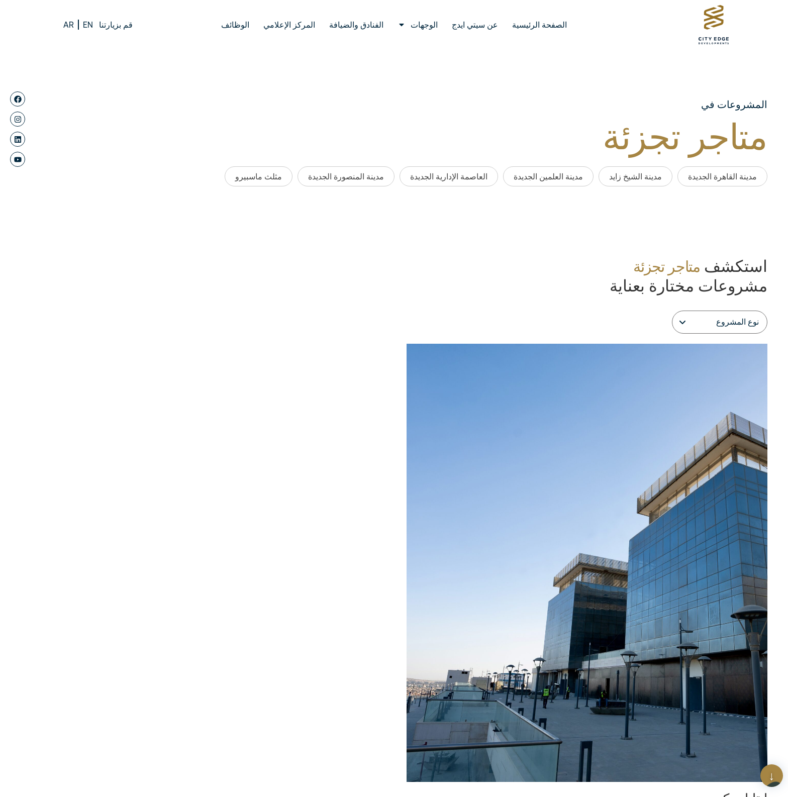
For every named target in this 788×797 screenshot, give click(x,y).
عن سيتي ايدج (475, 24)
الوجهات (418, 25)
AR (68, 24)
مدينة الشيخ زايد (635, 176)
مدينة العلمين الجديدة (548, 176)
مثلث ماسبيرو (258, 176)
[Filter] (719, 322)
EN (88, 24)
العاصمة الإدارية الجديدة (448, 176)
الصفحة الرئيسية (539, 24)
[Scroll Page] (771, 775)
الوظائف (235, 24)
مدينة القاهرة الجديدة (722, 176)
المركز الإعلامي (289, 24)
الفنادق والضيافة (356, 24)
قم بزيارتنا (116, 24)
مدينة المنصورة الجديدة (346, 176)
